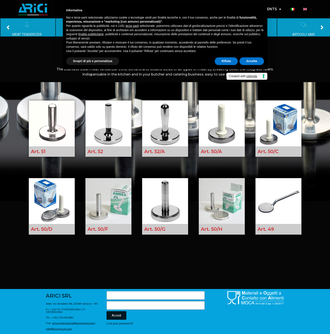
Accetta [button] (251, 61)
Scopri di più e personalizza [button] (92, 61)
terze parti (132, 26)
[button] (8, 27)
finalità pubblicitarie (91, 34)
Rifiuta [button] (226, 61)
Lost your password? (120, 323)
